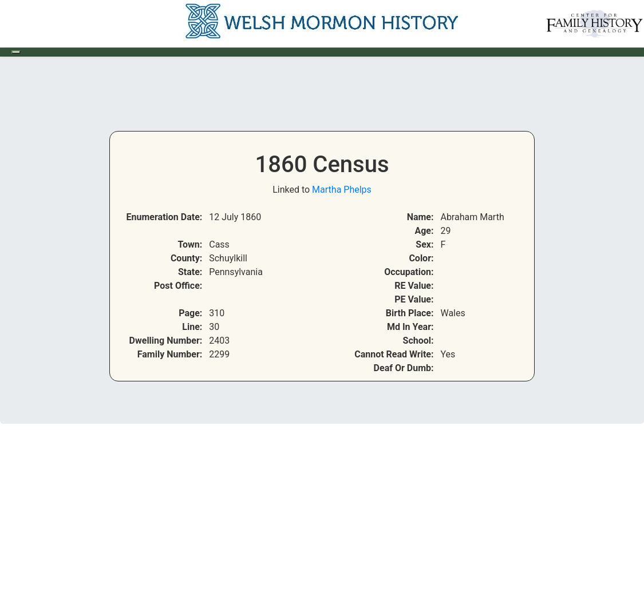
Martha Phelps (342, 189)
